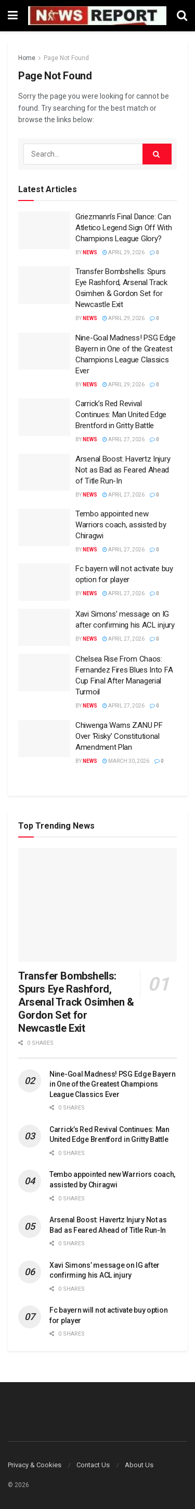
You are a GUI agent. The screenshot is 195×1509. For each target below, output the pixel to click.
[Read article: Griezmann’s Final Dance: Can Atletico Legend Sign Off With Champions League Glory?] (44, 230)
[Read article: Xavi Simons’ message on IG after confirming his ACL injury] (44, 627)
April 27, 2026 (123, 439)
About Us (139, 1465)
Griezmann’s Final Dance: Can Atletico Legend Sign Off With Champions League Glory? (123, 227)
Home (26, 58)
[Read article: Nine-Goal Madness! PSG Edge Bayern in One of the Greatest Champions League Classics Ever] (44, 351)
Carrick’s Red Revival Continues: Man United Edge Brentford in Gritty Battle (120, 414)
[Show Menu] (13, 15)
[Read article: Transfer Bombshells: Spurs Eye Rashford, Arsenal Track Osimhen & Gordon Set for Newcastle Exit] (44, 285)
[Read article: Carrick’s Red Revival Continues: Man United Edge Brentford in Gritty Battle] (44, 417)
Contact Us (93, 1465)
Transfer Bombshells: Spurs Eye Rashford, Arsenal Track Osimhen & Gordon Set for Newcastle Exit (76, 1002)
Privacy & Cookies (34, 1465)
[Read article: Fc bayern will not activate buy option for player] (44, 582)
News (90, 252)
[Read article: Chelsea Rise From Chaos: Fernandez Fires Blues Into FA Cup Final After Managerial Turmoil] (44, 672)
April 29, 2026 (123, 252)
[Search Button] (182, 15)
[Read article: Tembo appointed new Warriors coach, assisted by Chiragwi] (44, 527)
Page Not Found (66, 58)
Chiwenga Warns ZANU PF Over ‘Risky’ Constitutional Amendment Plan (118, 736)
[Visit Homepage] (97, 15)
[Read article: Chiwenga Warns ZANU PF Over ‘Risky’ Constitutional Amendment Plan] (44, 739)
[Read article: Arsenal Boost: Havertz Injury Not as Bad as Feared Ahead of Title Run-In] (44, 472)
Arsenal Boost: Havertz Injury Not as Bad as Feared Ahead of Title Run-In (122, 470)
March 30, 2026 (125, 761)
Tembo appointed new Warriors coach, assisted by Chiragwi (120, 524)
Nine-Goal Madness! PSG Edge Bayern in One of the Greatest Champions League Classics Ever (112, 1084)
